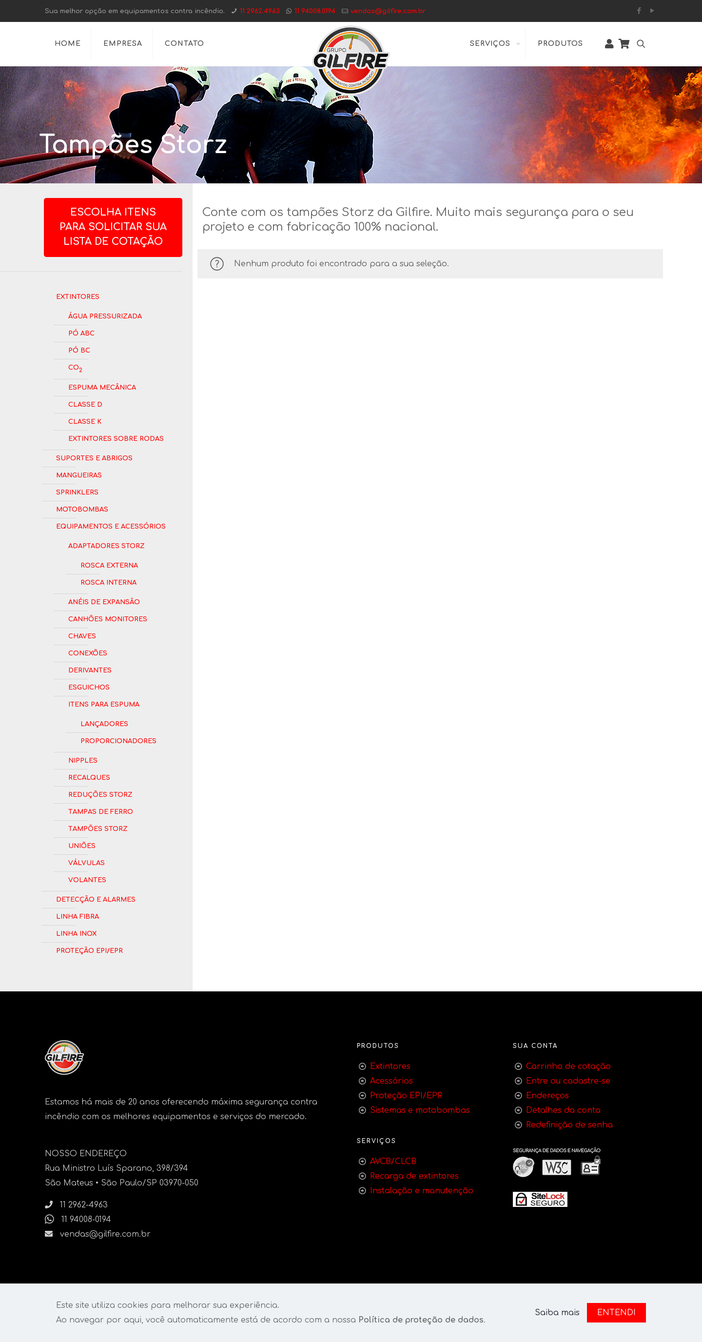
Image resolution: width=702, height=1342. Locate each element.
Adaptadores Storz (106, 545)
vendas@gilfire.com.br (388, 11)
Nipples (83, 760)
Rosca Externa (109, 565)
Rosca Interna (108, 582)
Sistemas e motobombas (420, 1110)
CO (75, 368)
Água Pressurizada (105, 315)
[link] (540, 1199)
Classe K (84, 421)
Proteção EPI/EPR (89, 950)
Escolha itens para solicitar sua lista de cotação (113, 227)
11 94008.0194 (314, 11)
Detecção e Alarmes (96, 899)
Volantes (87, 879)
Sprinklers (77, 491)
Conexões (87, 652)
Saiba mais (557, 1312)
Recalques (89, 777)
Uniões (82, 845)
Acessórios (391, 1081)
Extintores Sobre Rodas (116, 438)
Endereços (547, 1095)
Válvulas (86, 862)
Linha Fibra (77, 916)
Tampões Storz (98, 828)
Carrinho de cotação (568, 1066)
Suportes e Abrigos (94, 457)
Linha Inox (76, 933)
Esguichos (89, 686)
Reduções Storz (100, 794)
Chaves (82, 635)
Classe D (85, 404)
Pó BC (79, 350)
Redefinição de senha (569, 1125)
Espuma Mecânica (102, 387)
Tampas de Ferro (100, 811)
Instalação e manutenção (421, 1190)
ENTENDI (616, 1312)
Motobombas (82, 508)
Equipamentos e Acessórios (111, 526)
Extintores (77, 296)
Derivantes (90, 669)
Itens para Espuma (103, 704)
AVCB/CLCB (393, 1161)
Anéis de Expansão (104, 601)
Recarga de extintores (414, 1176)
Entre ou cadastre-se (568, 1081)
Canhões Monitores (107, 618)
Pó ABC (81, 332)
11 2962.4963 (260, 11)
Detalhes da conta (563, 1110)
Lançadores (104, 723)
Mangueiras (79, 474)
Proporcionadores (118, 740)
